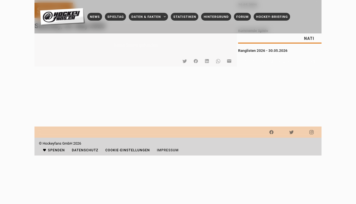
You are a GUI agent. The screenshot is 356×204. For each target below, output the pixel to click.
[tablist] (280, 38)
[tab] (309, 38)
